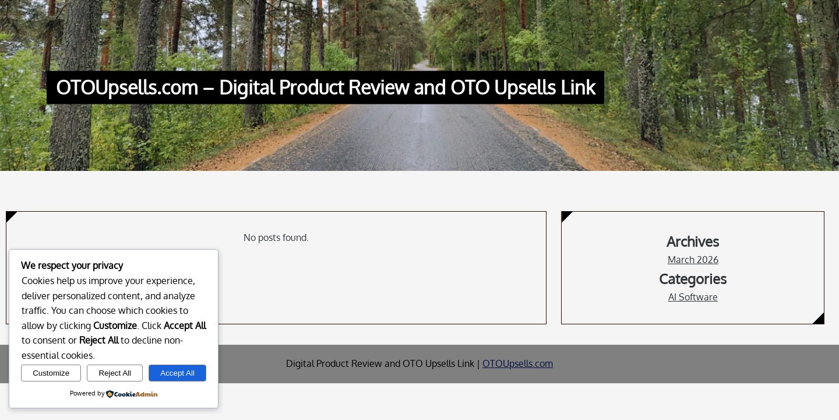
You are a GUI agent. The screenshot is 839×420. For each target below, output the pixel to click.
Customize (51, 373)
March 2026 (693, 259)
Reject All (114, 373)
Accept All (177, 373)
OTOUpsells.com (517, 363)
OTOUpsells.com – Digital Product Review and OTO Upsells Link (325, 88)
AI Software (693, 297)
